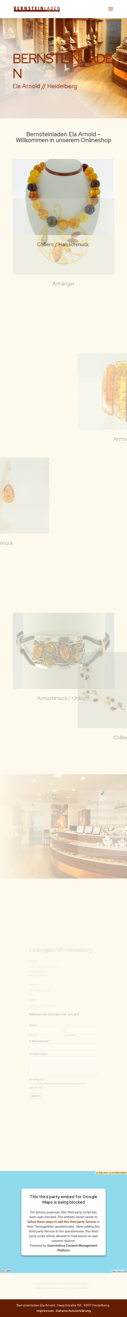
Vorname (40, 1033)
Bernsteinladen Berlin (51, 1287)
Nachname (68, 1033)
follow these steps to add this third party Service (61, 1222)
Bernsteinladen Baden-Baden (69, 1284)
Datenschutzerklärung (73, 1311)
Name (40, 1025)
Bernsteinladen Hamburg (70, 1287)
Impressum (45, 1311)
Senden (42, 1080)
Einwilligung (43, 1067)
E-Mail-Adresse (45, 1037)
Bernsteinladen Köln (48, 1284)
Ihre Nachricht (44, 1047)
